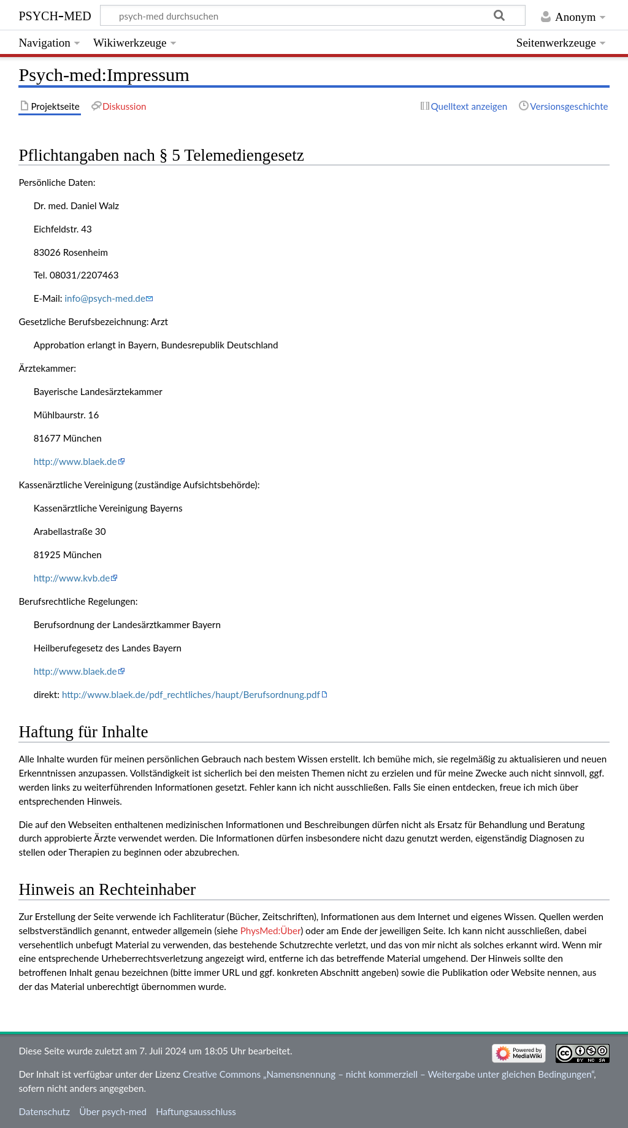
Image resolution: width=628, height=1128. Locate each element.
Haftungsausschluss (196, 1111)
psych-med (54, 14)
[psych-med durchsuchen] (313, 15)
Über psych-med (113, 1111)
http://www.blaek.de (75, 461)
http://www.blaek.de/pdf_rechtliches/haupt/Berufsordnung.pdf (191, 694)
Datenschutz (44, 1111)
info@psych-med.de (104, 298)
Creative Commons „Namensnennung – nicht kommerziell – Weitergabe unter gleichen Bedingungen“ (388, 1074)
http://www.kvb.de (72, 577)
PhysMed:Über (270, 930)
